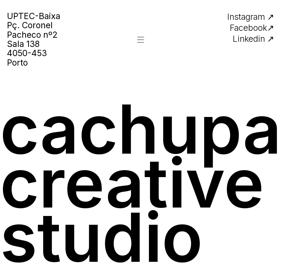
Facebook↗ (252, 28)
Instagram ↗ (250, 17)
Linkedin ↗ (253, 39)
